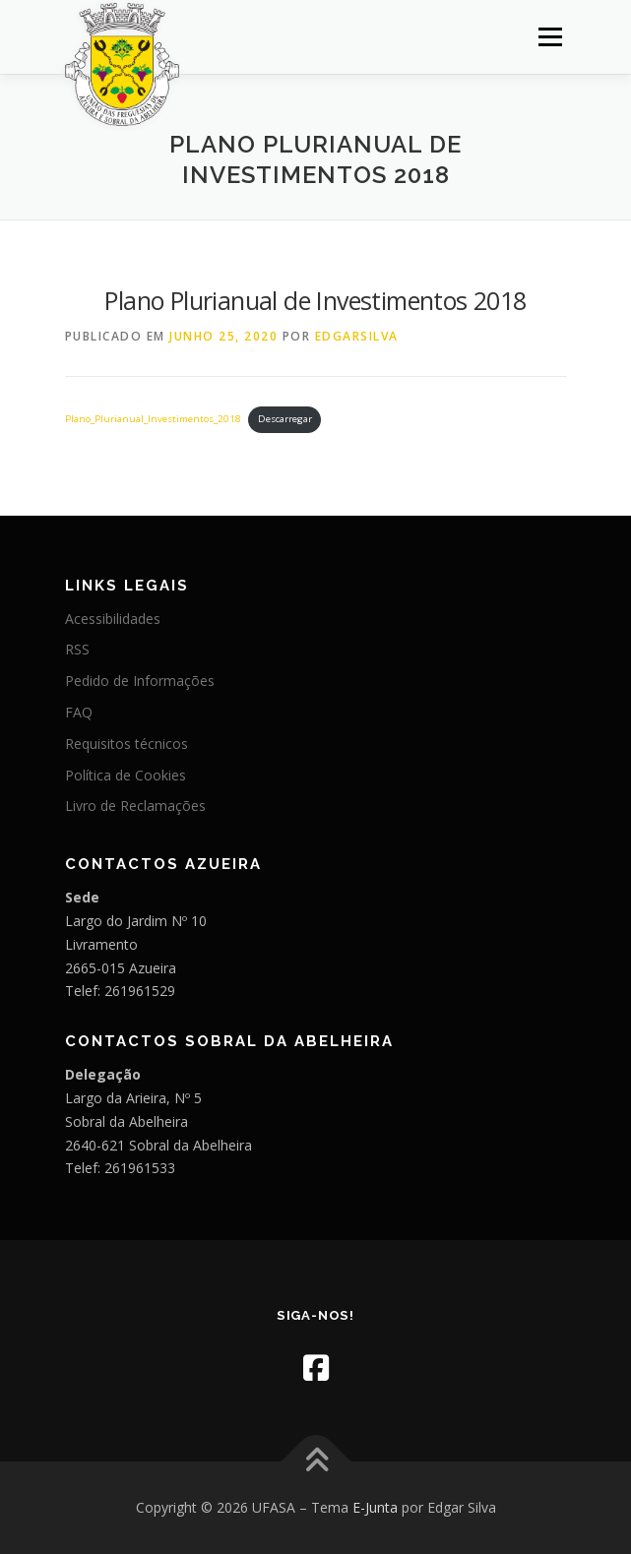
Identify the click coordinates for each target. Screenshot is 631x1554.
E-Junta (375, 1507)
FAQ (79, 712)
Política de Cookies (125, 775)
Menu (549, 37)
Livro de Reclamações (135, 805)
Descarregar (285, 418)
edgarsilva (357, 336)
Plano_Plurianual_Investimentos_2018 (153, 418)
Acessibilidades (112, 618)
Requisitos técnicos (126, 743)
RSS (77, 649)
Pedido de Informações (140, 680)
